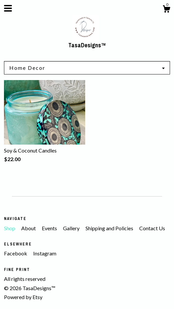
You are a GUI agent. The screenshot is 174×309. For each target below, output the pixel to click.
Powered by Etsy (23, 297)
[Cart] (166, 10)
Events (50, 228)
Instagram (44, 253)
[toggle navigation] (8, 8)
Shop (10, 228)
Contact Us (152, 228)
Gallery (72, 228)
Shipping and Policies (110, 228)
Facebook (16, 253)
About (29, 228)
